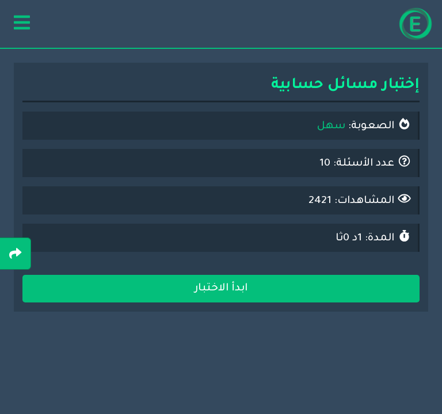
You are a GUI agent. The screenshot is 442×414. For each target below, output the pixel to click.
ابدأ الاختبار (221, 288)
